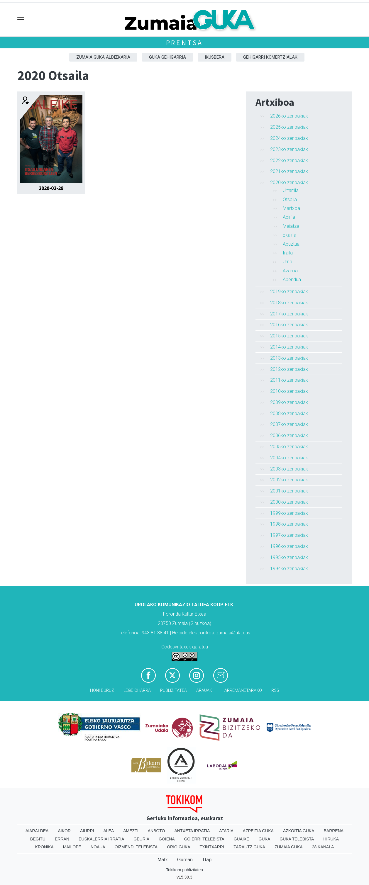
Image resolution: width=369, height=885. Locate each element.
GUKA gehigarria (167, 57)
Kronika (44, 847)
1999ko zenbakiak (289, 513)
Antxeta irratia (192, 830)
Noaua (98, 847)
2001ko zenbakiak (289, 491)
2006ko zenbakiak (289, 435)
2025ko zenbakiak (289, 127)
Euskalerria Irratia (101, 839)
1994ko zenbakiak (289, 568)
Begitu (37, 839)
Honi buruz (102, 690)
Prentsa (184, 42)
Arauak (204, 690)
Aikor (64, 830)
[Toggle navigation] (21, 20)
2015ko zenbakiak (289, 336)
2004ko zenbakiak (289, 458)
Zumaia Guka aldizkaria (103, 57)
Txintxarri (212, 847)
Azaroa (290, 271)
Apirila (289, 217)
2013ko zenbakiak (289, 358)
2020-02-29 (51, 188)
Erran (62, 839)
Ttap (206, 859)
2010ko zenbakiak (289, 391)
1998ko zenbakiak (289, 524)
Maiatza (291, 226)
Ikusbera (214, 57)
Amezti (130, 830)
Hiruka (331, 839)
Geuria (141, 839)
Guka (264, 839)
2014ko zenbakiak (289, 347)
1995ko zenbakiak (289, 557)
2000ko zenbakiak (289, 502)
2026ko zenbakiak (289, 116)
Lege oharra (137, 690)
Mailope (72, 847)
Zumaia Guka (289, 847)
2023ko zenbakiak (289, 149)
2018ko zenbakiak (289, 302)
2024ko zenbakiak (289, 138)
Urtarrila (291, 190)
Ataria (226, 830)
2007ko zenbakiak (289, 424)
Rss (275, 690)
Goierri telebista (204, 839)
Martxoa (291, 208)
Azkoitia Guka (298, 830)
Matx (163, 859)
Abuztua (291, 244)
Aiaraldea (37, 830)
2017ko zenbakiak (289, 314)
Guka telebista (297, 839)
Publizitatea (173, 690)
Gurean (185, 859)
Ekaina (289, 235)
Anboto (156, 830)
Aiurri (87, 830)
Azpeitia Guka (258, 830)
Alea (108, 830)
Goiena (167, 839)
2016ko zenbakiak (289, 324)
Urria (287, 261)
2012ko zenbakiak (289, 369)
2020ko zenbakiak (289, 182)
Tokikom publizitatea (184, 869)
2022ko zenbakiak (289, 160)
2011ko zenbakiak (289, 380)
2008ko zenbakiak (289, 413)
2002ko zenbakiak (289, 480)
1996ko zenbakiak (289, 546)
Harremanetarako (241, 690)
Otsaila (290, 199)
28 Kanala (323, 847)
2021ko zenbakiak (289, 171)
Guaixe (241, 839)
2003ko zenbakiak (289, 469)
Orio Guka (178, 847)
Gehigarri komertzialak (270, 57)
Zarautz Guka (249, 847)
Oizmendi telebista (136, 847)
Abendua (292, 279)
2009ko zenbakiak (289, 402)
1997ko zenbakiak (289, 535)
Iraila (288, 253)
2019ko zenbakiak (289, 291)
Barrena (333, 830)
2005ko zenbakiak (289, 446)
